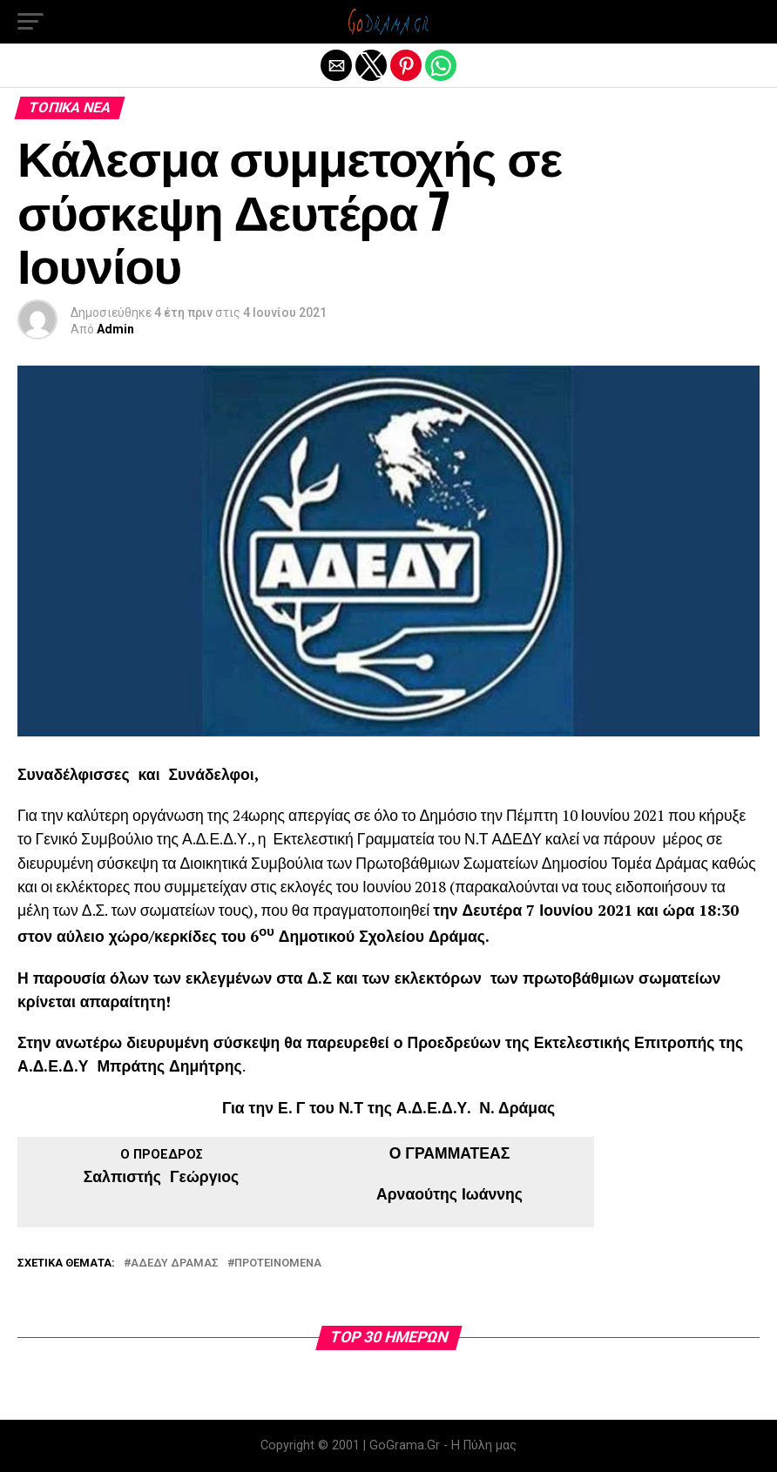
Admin (115, 329)
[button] (30, 21)
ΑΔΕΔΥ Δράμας (175, 1263)
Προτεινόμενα (277, 1263)
